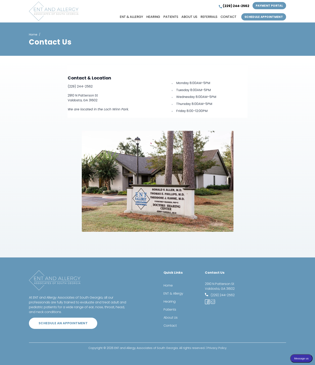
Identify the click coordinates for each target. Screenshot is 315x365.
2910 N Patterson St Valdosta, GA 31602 (220, 286)
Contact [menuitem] (228, 16)
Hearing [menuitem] (153, 16)
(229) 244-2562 (234, 6)
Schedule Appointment (263, 17)
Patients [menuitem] (170, 16)
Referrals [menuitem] (208, 16)
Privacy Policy (217, 348)
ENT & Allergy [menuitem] (131, 16)
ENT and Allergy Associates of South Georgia (146, 348)
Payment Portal (269, 6)
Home (33, 35)
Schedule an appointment (63, 323)
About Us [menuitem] (189, 16)
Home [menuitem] (168, 285)
